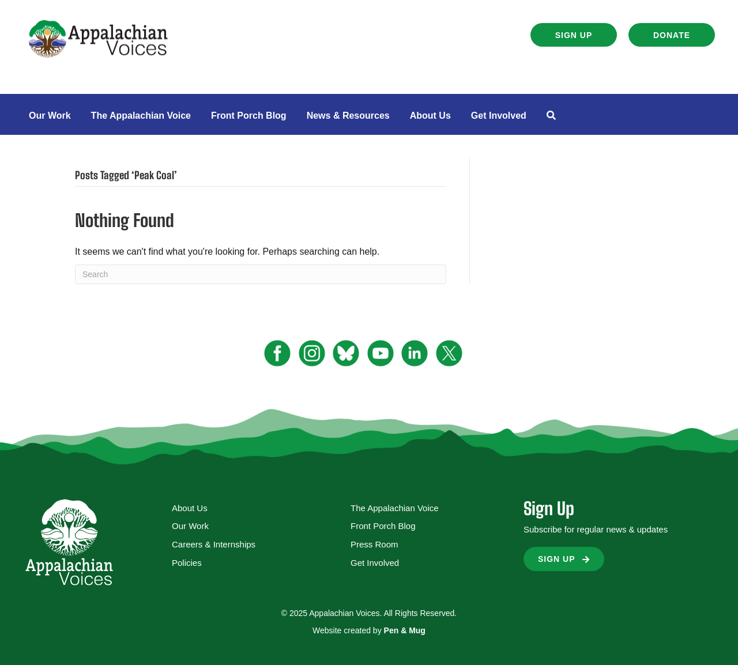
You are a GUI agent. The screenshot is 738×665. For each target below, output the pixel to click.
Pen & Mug (405, 630)
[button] (573, 35)
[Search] (260, 274)
